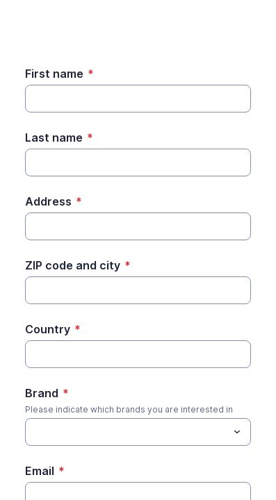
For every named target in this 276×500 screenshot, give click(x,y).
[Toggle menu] (237, 432)
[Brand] (33, 432)
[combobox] (138, 432)
